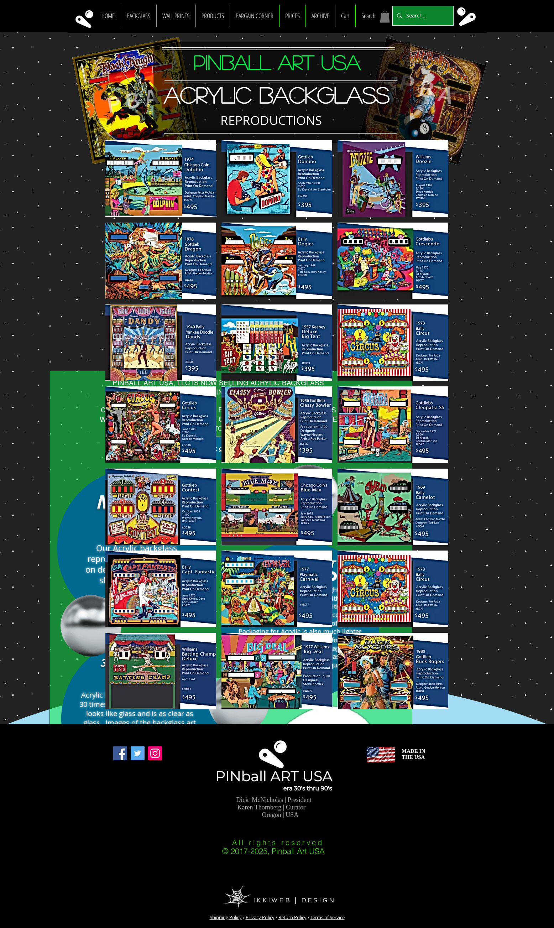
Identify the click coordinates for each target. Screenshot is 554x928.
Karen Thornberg (259, 807)
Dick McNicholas (259, 799)
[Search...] (422, 15)
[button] (138, 16)
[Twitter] (138, 753)
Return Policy (292, 917)
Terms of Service (327, 917)
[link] (385, 16)
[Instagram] (155, 753)
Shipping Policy (226, 917)
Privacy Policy (260, 917)
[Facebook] (120, 753)
